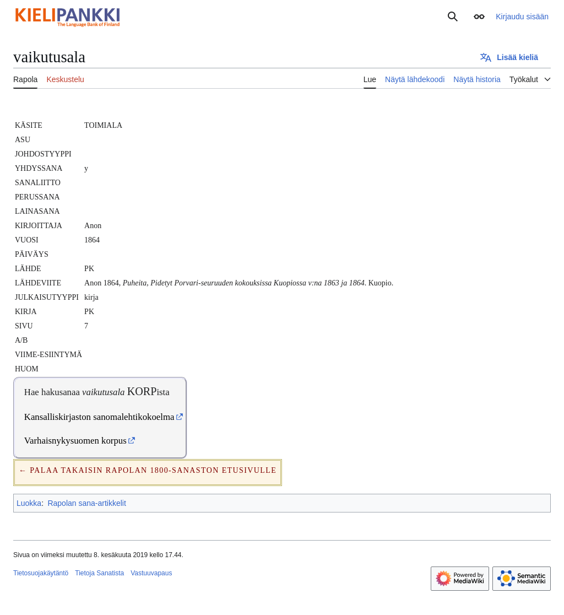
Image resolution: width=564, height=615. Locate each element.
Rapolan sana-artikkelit (86, 503)
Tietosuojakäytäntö (40, 573)
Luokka (29, 503)
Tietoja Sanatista (99, 573)
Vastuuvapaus (151, 573)
